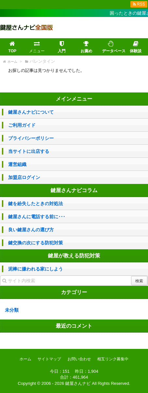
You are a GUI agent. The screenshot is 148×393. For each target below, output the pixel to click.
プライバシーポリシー (31, 138)
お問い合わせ (79, 359)
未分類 (12, 310)
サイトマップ (49, 359)
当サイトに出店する (28, 151)
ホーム (25, 359)
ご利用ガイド (22, 125)
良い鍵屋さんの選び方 (31, 229)
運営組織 (17, 164)
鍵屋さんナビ (78, 383)
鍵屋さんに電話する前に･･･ (36, 216)
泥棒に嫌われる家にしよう (35, 269)
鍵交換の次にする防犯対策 (35, 242)
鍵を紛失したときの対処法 (35, 203)
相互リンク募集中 (112, 359)
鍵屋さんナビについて (31, 112)
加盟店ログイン (24, 177)
